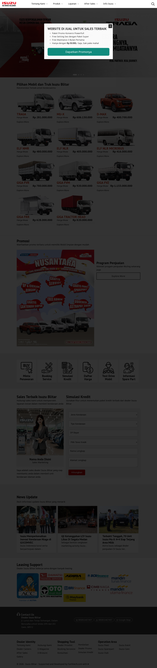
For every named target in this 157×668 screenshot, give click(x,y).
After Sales (89, 3)
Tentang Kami (38, 3)
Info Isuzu (108, 3)
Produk (56, 3)
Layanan (72, 3)
